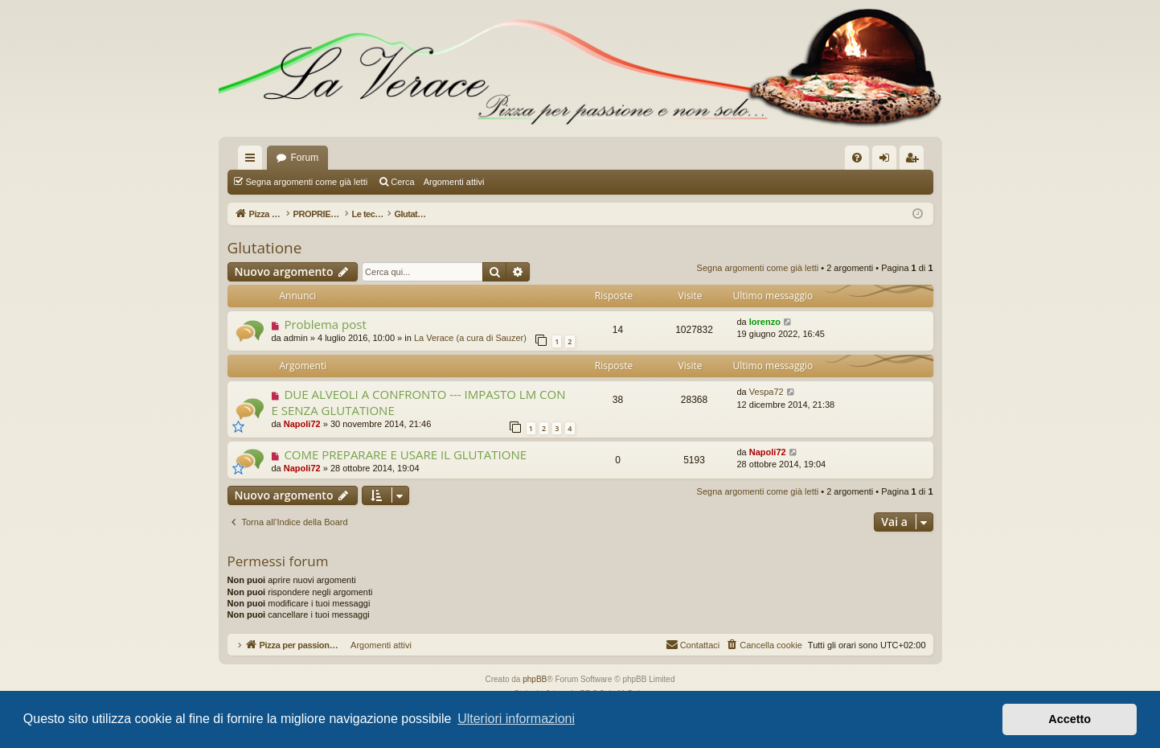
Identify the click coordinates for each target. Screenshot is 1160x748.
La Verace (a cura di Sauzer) (470, 338)
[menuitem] (857, 158)
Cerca (402, 182)
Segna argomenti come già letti (307, 182)
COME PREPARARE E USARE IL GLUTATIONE (405, 454)
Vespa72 (766, 392)
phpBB (535, 679)
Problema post (325, 324)
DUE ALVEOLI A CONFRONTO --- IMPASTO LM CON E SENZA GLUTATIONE (419, 401)
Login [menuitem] (887, 161)
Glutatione (264, 247)
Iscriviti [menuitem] (915, 161)
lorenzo (765, 322)
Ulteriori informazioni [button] (516, 718)
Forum (305, 157)
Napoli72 (302, 424)
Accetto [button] (1069, 719)
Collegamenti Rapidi (253, 161)
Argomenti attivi (454, 182)
